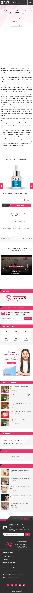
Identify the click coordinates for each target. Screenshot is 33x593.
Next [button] (29, 266)
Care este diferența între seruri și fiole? (19, 487)
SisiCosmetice (17, 456)
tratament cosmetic (19, 226)
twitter (16, 332)
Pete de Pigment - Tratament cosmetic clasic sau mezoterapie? (20, 496)
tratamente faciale (7, 228)
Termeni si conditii (7, 571)
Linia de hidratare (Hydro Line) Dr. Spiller (19, 387)
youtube (6, 339)
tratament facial (6, 443)
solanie (28, 228)
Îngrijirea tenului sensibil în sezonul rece (20, 420)
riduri (10, 440)
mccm (27, 437)
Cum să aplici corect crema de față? (20, 395)
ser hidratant (28, 226)
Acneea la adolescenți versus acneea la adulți (20, 404)
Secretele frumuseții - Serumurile (16, 11)
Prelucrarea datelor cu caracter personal (13, 574)
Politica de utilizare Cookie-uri (10, 577)
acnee (21, 443)
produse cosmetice (12, 437)
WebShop (16, 339)
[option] (16, 185)
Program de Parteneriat (9, 562)
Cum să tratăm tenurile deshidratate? (20, 478)
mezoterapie (15, 443)
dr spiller (21, 437)
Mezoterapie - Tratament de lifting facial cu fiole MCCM (19, 471)
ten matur (4, 440)
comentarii (17, 21)
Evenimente (6, 559)
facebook (6, 332)
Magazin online (7, 556)
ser (8, 226)
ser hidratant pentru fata (19, 228)
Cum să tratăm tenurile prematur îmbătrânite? (19, 504)
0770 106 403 (19, 298)
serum (11, 226)
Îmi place (17, 25)
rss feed (26, 339)
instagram (26, 332)
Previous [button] (4, 266)
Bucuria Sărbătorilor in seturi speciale (20, 411)
